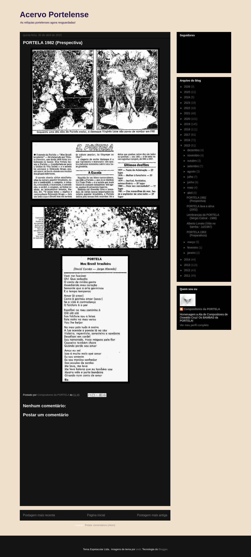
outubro (192, 160)
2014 (187, 259)
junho (191, 182)
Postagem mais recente (39, 515)
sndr (138, 549)
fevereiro (193, 247)
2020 (187, 118)
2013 (187, 265)
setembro (193, 166)
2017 (187, 134)
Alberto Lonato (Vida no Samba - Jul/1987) (201, 225)
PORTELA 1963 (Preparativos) (197, 233)
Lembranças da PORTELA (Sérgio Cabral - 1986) (203, 216)
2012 (187, 270)
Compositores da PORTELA (202, 309)
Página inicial (96, 515)
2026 (187, 86)
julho (190, 176)
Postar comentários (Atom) (100, 525)
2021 (187, 113)
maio (190, 187)
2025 (187, 91)
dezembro (193, 150)
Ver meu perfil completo (194, 325)
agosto (191, 171)
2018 (187, 129)
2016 (187, 140)
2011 (187, 275)
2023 (187, 102)
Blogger (163, 549)
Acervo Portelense (54, 14)
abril (190, 192)
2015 (187, 145)
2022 (187, 108)
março (191, 242)
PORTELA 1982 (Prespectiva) (196, 199)
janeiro (191, 252)
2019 (187, 124)
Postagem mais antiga (152, 515)
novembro (193, 155)
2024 (187, 97)
